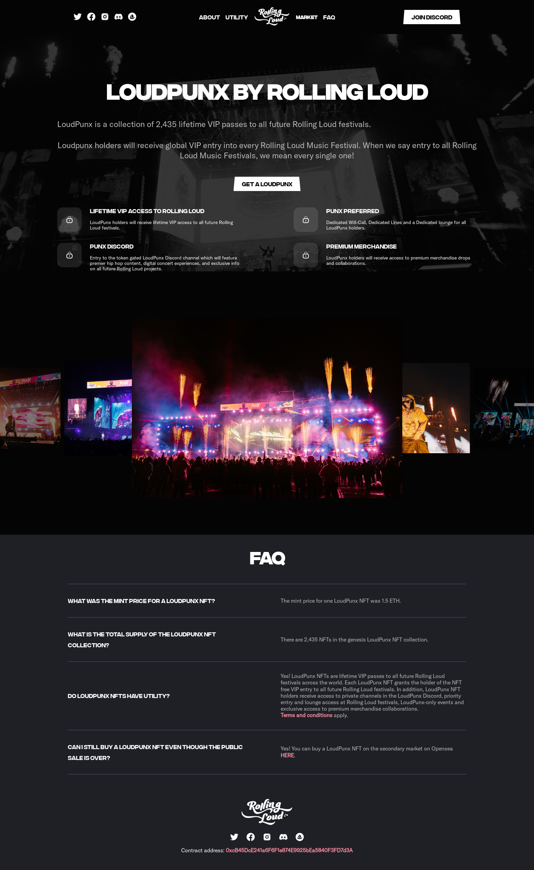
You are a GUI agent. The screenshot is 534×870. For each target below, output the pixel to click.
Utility (236, 17)
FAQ (329, 17)
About (209, 17)
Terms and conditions (306, 715)
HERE (287, 755)
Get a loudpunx (267, 183)
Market (307, 17)
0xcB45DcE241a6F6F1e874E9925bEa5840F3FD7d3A (289, 850)
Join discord (431, 17)
